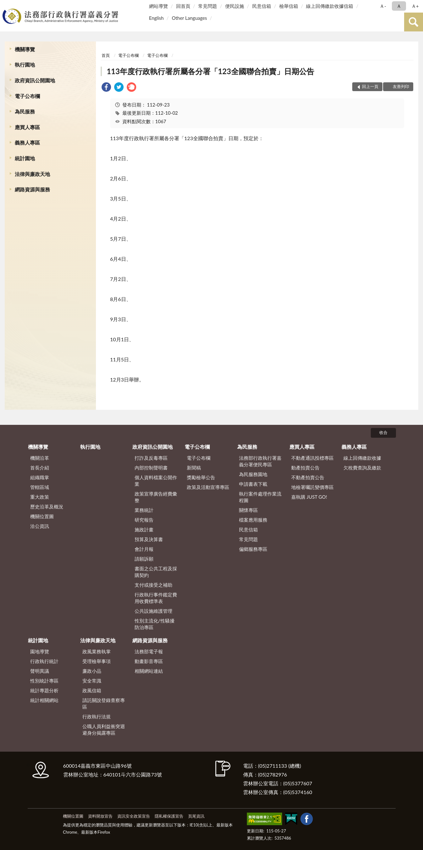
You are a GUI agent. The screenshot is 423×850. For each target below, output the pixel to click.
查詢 (413, 22)
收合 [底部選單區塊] (383, 432)
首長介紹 (39, 467)
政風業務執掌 (96, 651)
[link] (106, 87)
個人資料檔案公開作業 (156, 480)
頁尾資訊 (196, 816)
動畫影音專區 (149, 661)
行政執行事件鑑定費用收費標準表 (156, 598)
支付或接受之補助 (153, 585)
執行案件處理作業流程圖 (260, 497)
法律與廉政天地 (32, 174)
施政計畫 (144, 529)
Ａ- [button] (383, 6)
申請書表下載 (253, 484)
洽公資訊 (39, 526)
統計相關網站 (44, 700)
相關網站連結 (149, 671)
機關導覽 (25, 49)
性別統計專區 (44, 680)
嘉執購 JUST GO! (309, 497)
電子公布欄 (27, 96)
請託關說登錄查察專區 (103, 703)
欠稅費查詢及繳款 (362, 467)
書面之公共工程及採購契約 (156, 572)
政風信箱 (91, 690)
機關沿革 (39, 458)
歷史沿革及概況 (46, 506)
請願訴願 (144, 559)
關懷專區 (248, 510)
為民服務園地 (253, 474)
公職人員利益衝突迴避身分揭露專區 (103, 729)
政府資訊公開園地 (35, 80)
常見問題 (207, 6)
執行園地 (25, 65)
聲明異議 (39, 671)
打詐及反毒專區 (151, 458)
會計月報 (144, 549)
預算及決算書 (149, 539)
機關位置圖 (42, 516)
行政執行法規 (96, 716)
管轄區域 (39, 487)
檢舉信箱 (288, 6)
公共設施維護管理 (153, 611)
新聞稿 (194, 467)
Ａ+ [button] (415, 6)
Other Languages (189, 18)
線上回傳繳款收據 (362, 458)
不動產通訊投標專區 (312, 458)
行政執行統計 (44, 661)
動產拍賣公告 (305, 467)
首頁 (106, 55)
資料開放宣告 (100, 816)
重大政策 (39, 497)
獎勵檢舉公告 (201, 477)
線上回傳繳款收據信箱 (329, 6)
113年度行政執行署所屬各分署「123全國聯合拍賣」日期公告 (210, 71)
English (156, 18)
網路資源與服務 (32, 189)
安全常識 (91, 680)
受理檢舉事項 (96, 661)
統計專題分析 (44, 690)
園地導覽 (39, 651)
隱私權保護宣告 (169, 816)
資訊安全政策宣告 (133, 816)
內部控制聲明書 (151, 467)
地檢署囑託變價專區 (312, 487)
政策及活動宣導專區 (208, 487)
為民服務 (25, 111)
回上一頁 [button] (370, 86)
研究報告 (144, 520)
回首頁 (183, 6)
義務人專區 (27, 142)
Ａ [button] (399, 6)
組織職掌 (39, 477)
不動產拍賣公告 (307, 477)
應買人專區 (27, 127)
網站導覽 (158, 6)
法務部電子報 (149, 651)
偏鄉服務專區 (253, 549)
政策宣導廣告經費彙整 (156, 497)
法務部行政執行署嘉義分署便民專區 (260, 461)
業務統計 (144, 510)
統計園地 (25, 158)
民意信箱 (261, 6)
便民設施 (234, 6)
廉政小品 (91, 671)
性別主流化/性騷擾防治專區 (155, 624)
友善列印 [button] (401, 86)
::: (6, 5)
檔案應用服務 (253, 520)
